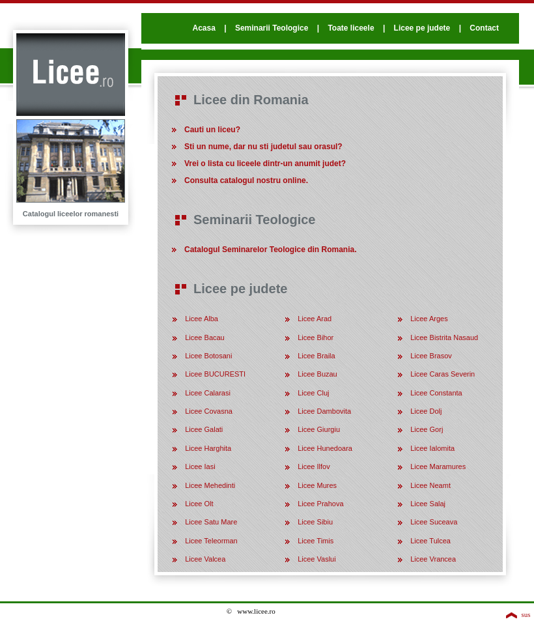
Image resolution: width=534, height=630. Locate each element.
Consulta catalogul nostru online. (246, 180)
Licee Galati (204, 429)
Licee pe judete (422, 28)
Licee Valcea (205, 559)
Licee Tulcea (430, 541)
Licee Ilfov (314, 466)
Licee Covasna (208, 411)
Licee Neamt (430, 485)
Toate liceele (351, 28)
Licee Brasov (431, 356)
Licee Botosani (208, 356)
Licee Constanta (436, 393)
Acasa (203, 28)
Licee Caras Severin (442, 374)
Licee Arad (314, 318)
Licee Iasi (200, 466)
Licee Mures (317, 485)
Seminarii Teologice (271, 28)
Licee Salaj (427, 504)
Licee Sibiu (315, 522)
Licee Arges (428, 318)
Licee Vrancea (433, 559)
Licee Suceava (433, 522)
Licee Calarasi (208, 393)
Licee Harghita (208, 448)
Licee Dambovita (324, 411)
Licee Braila (316, 356)
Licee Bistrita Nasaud (444, 337)
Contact (484, 28)
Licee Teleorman (211, 541)
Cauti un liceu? (212, 129)
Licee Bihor (315, 337)
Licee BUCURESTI (215, 374)
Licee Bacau (205, 337)
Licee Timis (315, 541)
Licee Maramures (438, 466)
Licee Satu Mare (211, 522)
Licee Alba (201, 318)
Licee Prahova (320, 504)
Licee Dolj (426, 411)
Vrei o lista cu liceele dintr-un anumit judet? (265, 163)
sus (525, 614)
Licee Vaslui (317, 559)
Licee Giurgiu (319, 429)
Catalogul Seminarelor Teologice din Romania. (270, 249)
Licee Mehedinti (210, 485)
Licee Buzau (317, 374)
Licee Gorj (426, 429)
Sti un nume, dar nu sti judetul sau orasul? (263, 146)
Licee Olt (199, 504)
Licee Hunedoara (325, 448)
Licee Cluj (313, 393)
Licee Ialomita (432, 448)
